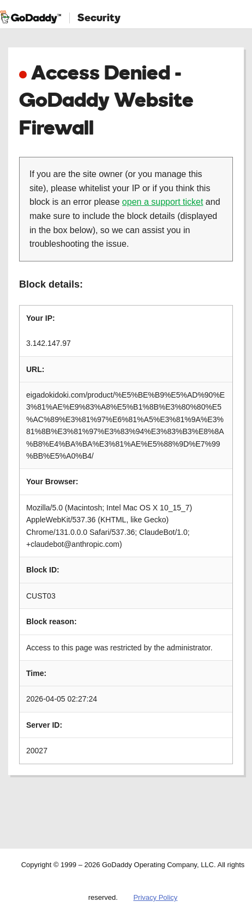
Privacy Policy (155, 897)
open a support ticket (162, 201)
